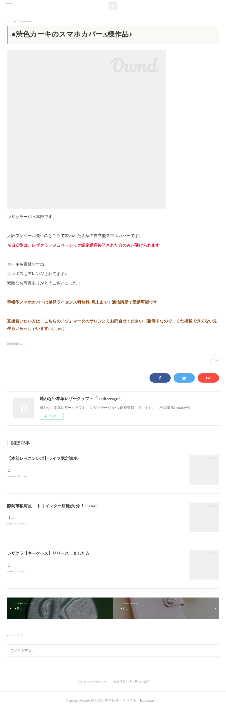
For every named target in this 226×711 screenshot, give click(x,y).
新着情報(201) (16, 344)
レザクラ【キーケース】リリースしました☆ (48, 554)
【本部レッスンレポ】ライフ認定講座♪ (43, 458)
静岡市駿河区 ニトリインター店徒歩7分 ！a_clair (52, 506)
